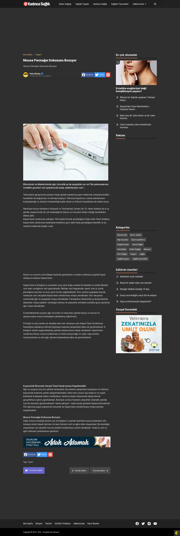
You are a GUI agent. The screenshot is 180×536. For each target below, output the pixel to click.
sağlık (142, 254)
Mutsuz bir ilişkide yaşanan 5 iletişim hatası (137, 98)
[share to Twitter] (99, 74)
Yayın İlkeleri (93, 523)
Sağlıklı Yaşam (82, 4)
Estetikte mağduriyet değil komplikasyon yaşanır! (131, 90)
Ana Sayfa (28, 523)
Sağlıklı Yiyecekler (120, 4)
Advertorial (122, 235)
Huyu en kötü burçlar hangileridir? (135, 301)
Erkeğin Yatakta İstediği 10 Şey (134, 289)
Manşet (147, 249)
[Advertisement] (90, 31)
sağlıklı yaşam (123, 259)
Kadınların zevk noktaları (131, 276)
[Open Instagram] (149, 523)
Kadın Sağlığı (65, 4)
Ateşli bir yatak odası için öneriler (136, 283)
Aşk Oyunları (122, 240)
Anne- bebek (135, 235)
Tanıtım (48, 523)
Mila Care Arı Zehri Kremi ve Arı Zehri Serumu (137, 117)
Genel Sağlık (137, 244)
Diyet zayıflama (138, 240)
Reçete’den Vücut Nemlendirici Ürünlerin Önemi (134, 108)
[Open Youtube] (155, 523)
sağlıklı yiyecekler (140, 259)
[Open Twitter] (143, 523)
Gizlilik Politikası (63, 523)
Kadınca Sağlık (100, 4)
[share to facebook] (87, 74)
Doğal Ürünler (123, 244)
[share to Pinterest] (108, 74)
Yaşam (30, 462)
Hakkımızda (79, 523)
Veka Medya (36, 74)
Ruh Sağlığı (122, 254)
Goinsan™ (56, 532)
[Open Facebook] (137, 523)
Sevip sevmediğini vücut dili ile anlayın (138, 295)
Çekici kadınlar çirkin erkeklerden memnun (135, 126)
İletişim (38, 523)
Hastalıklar (121, 249)
